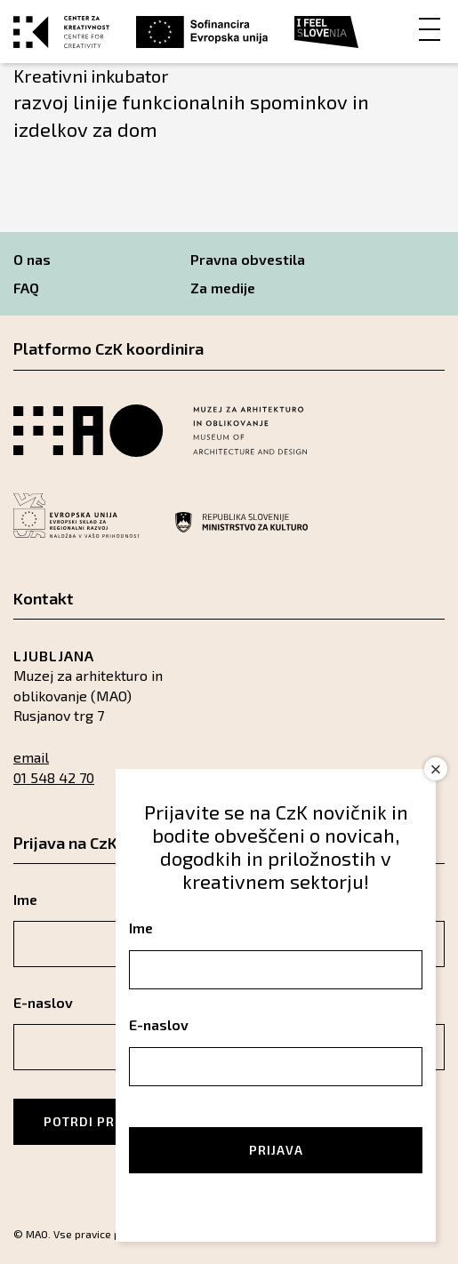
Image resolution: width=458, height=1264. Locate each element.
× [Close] (436, 769)
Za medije (222, 287)
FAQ (26, 287)
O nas (32, 259)
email (31, 756)
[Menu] (429, 28)
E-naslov (159, 1024)
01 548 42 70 (53, 777)
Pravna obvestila (247, 259)
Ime (141, 927)
